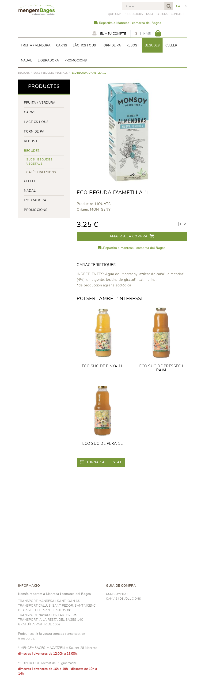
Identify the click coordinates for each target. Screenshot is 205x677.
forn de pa (34, 131)
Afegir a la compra (132, 236)
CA (178, 6)
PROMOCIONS (35, 210)
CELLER (30, 181)
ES (185, 6)
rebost (30, 141)
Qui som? (114, 14)
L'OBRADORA (35, 200)
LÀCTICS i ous (36, 122)
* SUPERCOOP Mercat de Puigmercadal (47, 663)
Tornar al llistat (101, 462)
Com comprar (117, 594)
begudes (24, 73)
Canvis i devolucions (123, 598)
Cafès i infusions (41, 172)
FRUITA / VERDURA (39, 102)
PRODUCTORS (133, 14)
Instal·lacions (156, 14)
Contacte (178, 14)
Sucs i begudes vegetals (51, 73)
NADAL (30, 190)
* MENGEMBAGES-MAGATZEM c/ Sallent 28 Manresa (57, 648)
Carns (30, 112)
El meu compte (109, 33)
